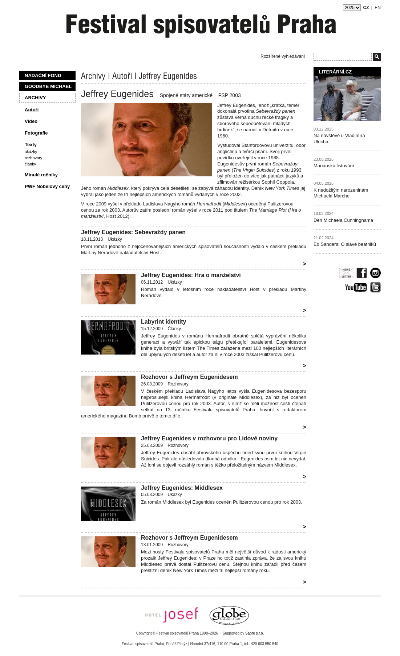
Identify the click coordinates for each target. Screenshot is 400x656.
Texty (31, 144)
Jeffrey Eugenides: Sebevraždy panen (133, 232)
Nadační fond (43, 75)
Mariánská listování (334, 165)
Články (30, 164)
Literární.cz (335, 72)
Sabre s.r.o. (254, 633)
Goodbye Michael (48, 86)
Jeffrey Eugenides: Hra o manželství (191, 275)
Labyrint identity (163, 322)
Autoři (32, 109)
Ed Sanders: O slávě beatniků (345, 244)
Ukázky (31, 151)
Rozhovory (33, 158)
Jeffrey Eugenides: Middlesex (182, 488)
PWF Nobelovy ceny (47, 186)
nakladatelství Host (139, 252)
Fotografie (36, 133)
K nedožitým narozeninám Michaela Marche (341, 193)
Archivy (35, 97)
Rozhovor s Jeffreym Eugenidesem (189, 377)
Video (31, 121)
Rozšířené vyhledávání (282, 56)
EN (378, 7)
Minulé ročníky (41, 174)
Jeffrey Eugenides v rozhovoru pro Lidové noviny (209, 438)
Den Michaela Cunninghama (343, 220)
